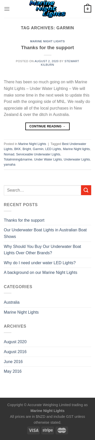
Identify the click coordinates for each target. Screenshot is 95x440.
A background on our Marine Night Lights (40, 272)
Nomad (9, 154)
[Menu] (7, 9)
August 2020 (15, 342)
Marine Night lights (76, 149)
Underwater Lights (77, 159)
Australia (12, 302)
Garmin (38, 149)
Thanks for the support (47, 47)
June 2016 (13, 361)
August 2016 (15, 352)
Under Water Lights (48, 159)
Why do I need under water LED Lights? (40, 263)
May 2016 (13, 371)
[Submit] (86, 190)
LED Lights (53, 149)
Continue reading (47, 126)
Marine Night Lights (47, 41)
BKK (17, 149)
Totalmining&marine (18, 159)
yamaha (9, 164)
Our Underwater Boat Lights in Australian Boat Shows (45, 233)
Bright (27, 149)
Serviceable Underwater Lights (38, 154)
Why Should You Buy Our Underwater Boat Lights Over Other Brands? (42, 249)
